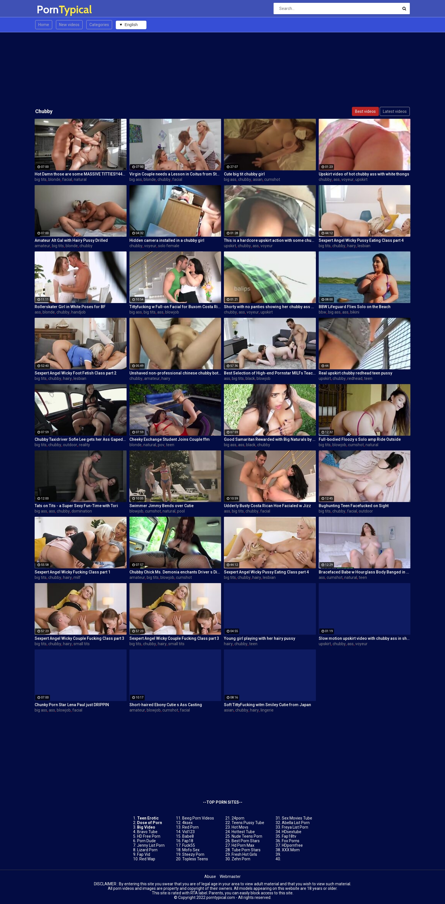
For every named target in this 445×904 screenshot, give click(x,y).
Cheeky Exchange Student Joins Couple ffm (169, 439)
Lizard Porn (147, 850)
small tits (82, 644)
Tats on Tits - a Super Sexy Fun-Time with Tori (76, 505)
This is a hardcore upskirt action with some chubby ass (270, 240)
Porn (51, 9)
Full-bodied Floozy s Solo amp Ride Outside (360, 439)
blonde (54, 179)
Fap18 (187, 841)
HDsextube (291, 831)
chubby (164, 179)
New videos (69, 24)
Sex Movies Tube (297, 818)
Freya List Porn (295, 827)
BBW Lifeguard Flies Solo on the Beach (355, 306)
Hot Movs (240, 827)
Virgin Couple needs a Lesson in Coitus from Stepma (175, 174)
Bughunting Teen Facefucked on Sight (354, 505)
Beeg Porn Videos (198, 818)
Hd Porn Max (243, 845)
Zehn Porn (241, 859)
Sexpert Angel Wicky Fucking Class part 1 (72, 572)
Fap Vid (143, 854)
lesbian (364, 246)
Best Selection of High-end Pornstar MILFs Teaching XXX (270, 373)
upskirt (361, 179)
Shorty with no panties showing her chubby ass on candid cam (270, 306)
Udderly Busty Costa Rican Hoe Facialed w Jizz (267, 505)
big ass (135, 179)
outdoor (70, 445)
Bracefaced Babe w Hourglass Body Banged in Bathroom (365, 572)
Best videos (365, 111)
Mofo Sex (191, 850)
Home (43, 24)
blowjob (172, 312)
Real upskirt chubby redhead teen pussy (355, 373)
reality (84, 445)
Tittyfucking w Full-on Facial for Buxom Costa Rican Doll (175, 306)
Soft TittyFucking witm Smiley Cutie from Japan (267, 704)
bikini (354, 312)
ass (336, 179)
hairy (351, 246)
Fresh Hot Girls (244, 854)
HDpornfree (292, 845)
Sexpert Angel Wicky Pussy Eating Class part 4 (361, 240)
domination (82, 511)
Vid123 (188, 831)
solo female (168, 246)
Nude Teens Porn (247, 836)
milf (77, 577)
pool (181, 511)
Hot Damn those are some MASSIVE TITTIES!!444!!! (81, 174)
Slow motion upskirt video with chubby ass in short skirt (365, 638)
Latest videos (395, 111)
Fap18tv (289, 836)
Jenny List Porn (151, 845)
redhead (354, 378)
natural (80, 179)
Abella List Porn (296, 822)
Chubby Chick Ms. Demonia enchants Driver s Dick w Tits (175, 572)
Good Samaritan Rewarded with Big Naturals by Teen (270, 439)
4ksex (187, 822)
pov (161, 445)
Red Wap (147, 859)
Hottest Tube (243, 831)
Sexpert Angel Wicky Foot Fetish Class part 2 (75, 373)
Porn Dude (146, 841)
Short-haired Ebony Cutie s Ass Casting (165, 704)
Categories (99, 24)
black (250, 378)
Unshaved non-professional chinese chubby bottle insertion (175, 373)
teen (368, 378)
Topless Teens (195, 859)
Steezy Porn (193, 854)
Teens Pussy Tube (248, 822)
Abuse (210, 876)
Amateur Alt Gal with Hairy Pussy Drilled (71, 240)
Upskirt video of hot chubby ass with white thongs (364, 174)
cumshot (272, 179)
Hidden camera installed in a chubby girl (166, 240)
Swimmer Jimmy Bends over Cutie (161, 505)
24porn (238, 818)
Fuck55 (188, 845)
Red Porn (190, 827)
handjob (78, 312)
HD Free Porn (148, 836)
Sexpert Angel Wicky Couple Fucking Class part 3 (79, 638)
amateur (42, 246)
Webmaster (230, 876)
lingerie (267, 710)
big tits (41, 179)
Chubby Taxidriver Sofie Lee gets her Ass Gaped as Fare (81, 439)
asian (258, 179)
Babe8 (188, 836)
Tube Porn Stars (246, 850)
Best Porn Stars (246, 841)
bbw (322, 312)
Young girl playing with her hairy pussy (259, 638)
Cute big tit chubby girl (244, 174)
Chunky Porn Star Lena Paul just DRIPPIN (72, 704)
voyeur (347, 179)
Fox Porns (290, 841)
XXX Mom (291, 850)
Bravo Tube (147, 831)
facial (67, 179)
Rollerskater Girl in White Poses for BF (70, 306)
